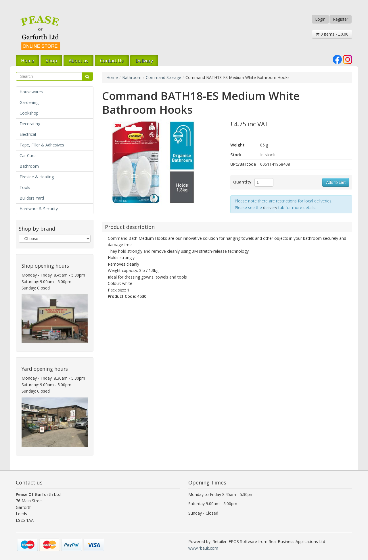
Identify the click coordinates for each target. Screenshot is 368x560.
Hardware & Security (39, 208)
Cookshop (29, 113)
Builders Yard (32, 198)
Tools (25, 187)
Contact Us (112, 60)
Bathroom (29, 166)
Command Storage (163, 77)
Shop (51, 60)
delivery (270, 207)
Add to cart (336, 182)
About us (78, 60)
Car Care (28, 155)
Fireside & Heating (37, 176)
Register (340, 19)
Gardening (29, 102)
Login (320, 19)
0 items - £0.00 (332, 34)
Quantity (242, 182)
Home (27, 60)
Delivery (144, 60)
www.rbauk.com (203, 548)
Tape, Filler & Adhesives (42, 145)
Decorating (30, 123)
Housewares (31, 91)
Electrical (28, 134)
